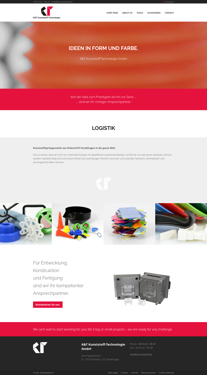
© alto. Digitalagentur (43, 372)
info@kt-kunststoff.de (62, 1)
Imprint (134, 372)
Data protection (148, 372)
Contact (124, 372)
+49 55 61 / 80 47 (41, 1)
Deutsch (168, 1)
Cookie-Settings (166, 372)
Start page (113, 372)
